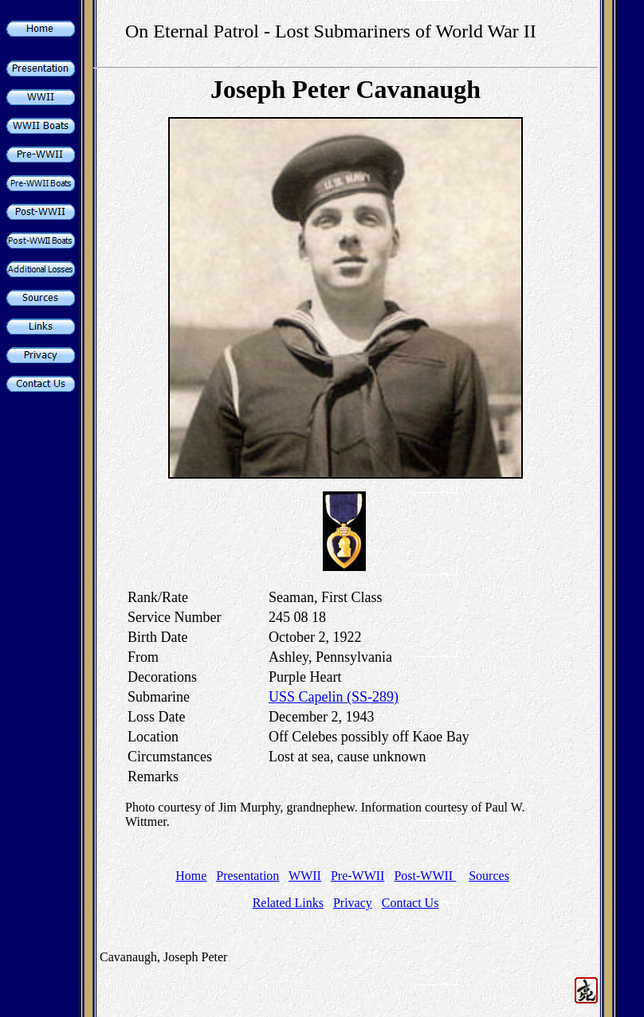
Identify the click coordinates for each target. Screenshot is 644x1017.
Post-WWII (425, 875)
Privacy (352, 902)
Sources (489, 875)
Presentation (247, 875)
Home (190, 875)
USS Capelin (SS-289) (334, 697)
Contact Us (410, 902)
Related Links (288, 902)
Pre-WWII (358, 875)
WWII (305, 875)
